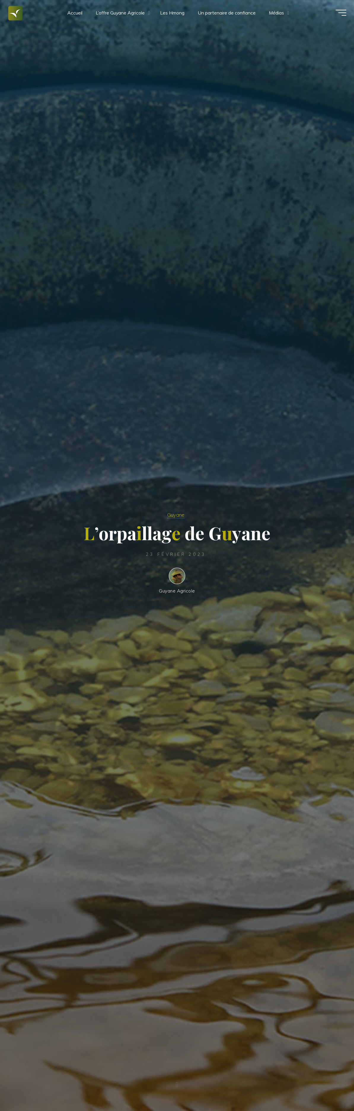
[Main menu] (336, 14)
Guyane (176, 513)
